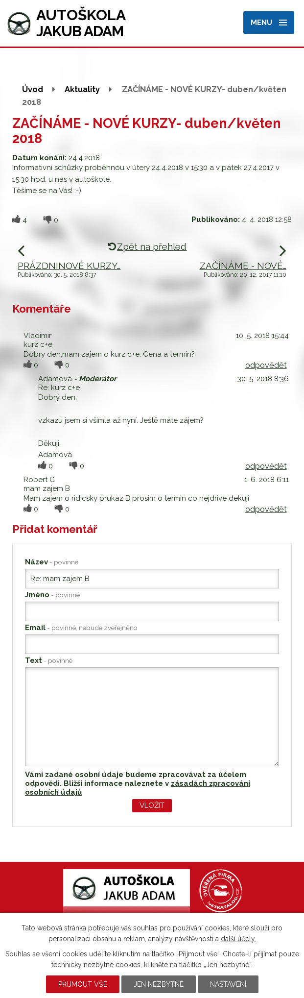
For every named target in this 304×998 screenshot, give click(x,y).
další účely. (238, 939)
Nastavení (228, 984)
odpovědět (266, 365)
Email (81, 627)
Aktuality (82, 89)
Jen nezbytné (159, 984)
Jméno (52, 594)
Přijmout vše (82, 984)
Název (51, 562)
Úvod (32, 89)
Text (48, 660)
